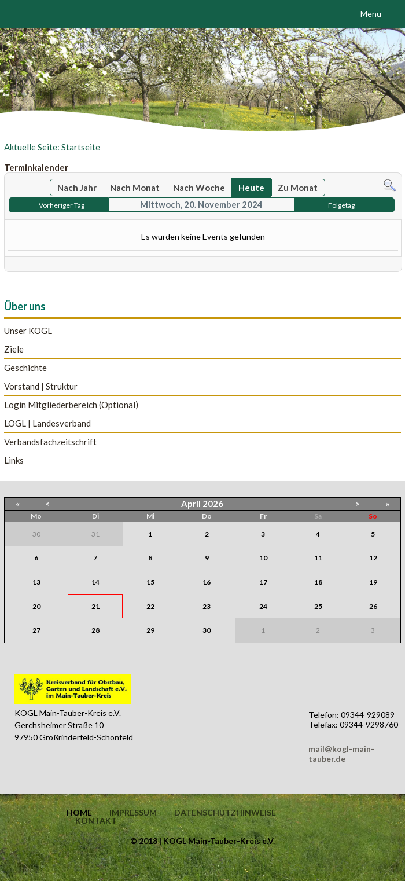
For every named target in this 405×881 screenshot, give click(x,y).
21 (95, 606)
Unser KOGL (28, 330)
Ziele (14, 349)
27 (36, 630)
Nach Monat (135, 187)
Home (79, 813)
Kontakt (96, 821)
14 (95, 582)
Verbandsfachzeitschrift (50, 442)
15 (150, 582)
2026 (213, 503)
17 (263, 582)
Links (14, 460)
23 (207, 606)
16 (207, 582)
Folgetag (341, 205)
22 (150, 606)
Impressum (133, 813)
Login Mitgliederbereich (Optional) (71, 405)
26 (373, 606)
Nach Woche (199, 187)
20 (36, 606)
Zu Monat (298, 187)
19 (373, 582)
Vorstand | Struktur (41, 386)
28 (95, 630)
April (191, 503)
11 (318, 557)
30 (207, 630)
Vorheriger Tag (61, 205)
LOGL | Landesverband (47, 423)
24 (263, 606)
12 (373, 557)
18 (318, 582)
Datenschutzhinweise (225, 813)
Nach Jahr (77, 187)
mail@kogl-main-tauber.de (341, 753)
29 (150, 630)
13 (36, 582)
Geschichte (25, 368)
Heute (251, 187)
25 (318, 606)
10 (263, 557)
